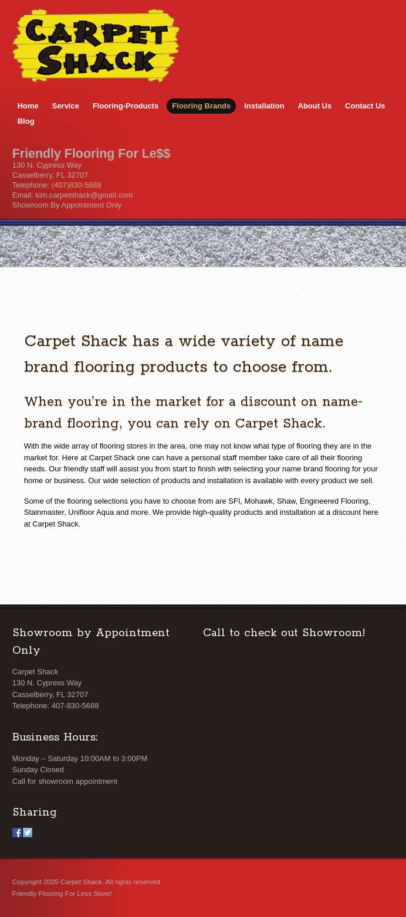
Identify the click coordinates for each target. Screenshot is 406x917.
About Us (315, 105)
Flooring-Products (125, 105)
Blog (26, 121)
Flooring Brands (201, 105)
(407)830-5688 (77, 185)
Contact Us (365, 105)
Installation (264, 105)
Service (65, 105)
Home (28, 105)
